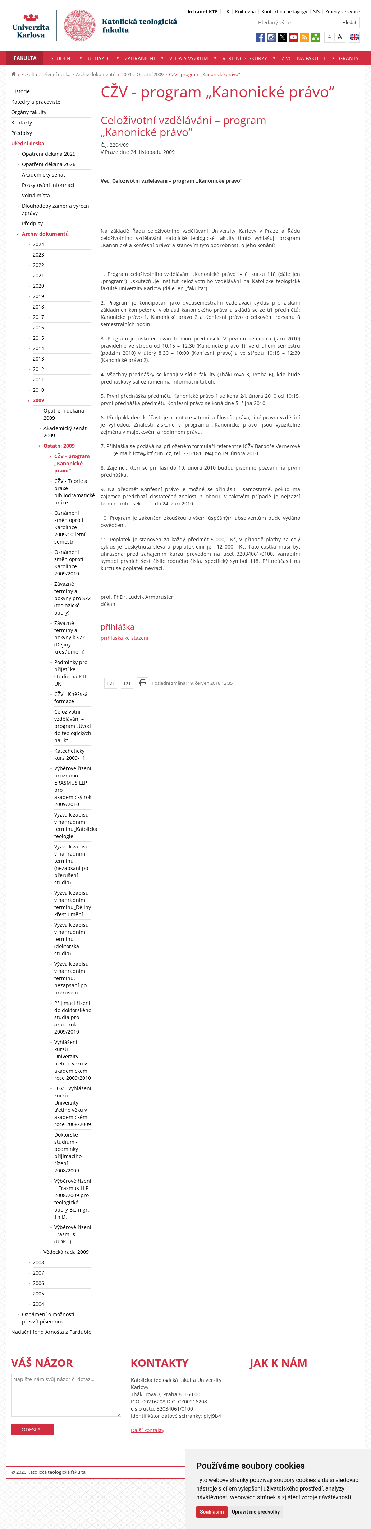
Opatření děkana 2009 (63, 414)
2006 (38, 1283)
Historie (20, 91)
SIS (316, 11)
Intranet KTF (202, 11)
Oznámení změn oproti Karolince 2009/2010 (68, 563)
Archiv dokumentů (96, 74)
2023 (38, 254)
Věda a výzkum (188, 58)
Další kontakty (147, 1430)
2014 (38, 348)
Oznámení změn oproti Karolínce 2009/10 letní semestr (70, 527)
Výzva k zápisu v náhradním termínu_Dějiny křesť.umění (72, 903)
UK (226, 11)
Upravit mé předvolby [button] (256, 1512)
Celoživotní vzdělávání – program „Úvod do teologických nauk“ (72, 726)
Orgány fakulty (28, 112)
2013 (38, 358)
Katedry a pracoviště (35, 101)
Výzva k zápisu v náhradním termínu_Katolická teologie (72, 825)
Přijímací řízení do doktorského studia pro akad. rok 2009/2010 (72, 1017)
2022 (38, 265)
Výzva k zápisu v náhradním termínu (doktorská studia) (71, 939)
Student (62, 58)
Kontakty (21, 122)
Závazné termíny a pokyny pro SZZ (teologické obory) (72, 598)
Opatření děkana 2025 (48, 153)
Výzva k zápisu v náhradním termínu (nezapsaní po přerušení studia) (71, 864)
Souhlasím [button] (212, 1512)
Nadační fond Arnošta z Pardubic (51, 1331)
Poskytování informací (48, 185)
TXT (127, 683)
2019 (38, 296)
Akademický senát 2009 (65, 432)
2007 (38, 1272)
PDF (111, 683)
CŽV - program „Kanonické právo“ (72, 463)
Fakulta (25, 58)
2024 (38, 244)
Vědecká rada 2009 (66, 1251)
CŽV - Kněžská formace (71, 698)
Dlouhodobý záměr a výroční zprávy (56, 209)
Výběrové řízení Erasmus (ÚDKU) (72, 1234)
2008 (38, 1262)
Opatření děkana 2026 (48, 164)
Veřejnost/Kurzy (245, 58)
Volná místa (36, 195)
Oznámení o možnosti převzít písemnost (48, 1318)
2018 (38, 306)
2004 (38, 1303)
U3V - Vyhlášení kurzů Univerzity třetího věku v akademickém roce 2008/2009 (72, 1106)
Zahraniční (140, 58)
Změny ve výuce (342, 11)
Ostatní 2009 (150, 74)
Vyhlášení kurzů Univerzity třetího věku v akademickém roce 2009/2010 (72, 1060)
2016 (38, 327)
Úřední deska (56, 74)
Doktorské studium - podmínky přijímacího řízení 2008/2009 (68, 1152)
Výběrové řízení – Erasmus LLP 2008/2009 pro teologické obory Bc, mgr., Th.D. (72, 1198)
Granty (349, 58)
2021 (38, 275)
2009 (126, 74)
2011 (38, 379)
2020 (38, 285)
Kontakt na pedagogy (284, 11)
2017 (38, 317)
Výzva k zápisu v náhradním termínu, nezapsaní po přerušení (71, 978)
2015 (38, 337)
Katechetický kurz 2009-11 (69, 754)
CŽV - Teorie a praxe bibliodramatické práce (72, 491)
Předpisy (21, 133)
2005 (38, 1293)
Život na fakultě (303, 58)
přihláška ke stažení (124, 637)
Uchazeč (99, 58)
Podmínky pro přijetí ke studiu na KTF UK (70, 673)
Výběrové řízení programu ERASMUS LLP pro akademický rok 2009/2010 (72, 786)
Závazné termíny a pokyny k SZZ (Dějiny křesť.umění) (69, 637)
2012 (38, 369)
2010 (38, 389)
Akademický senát (43, 174)
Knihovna (245, 11)
